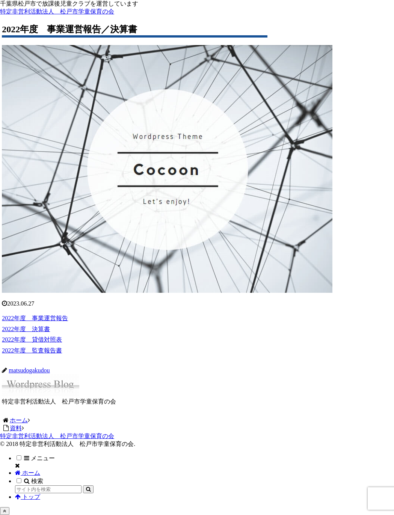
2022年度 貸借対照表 (32, 339)
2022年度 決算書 (26, 329)
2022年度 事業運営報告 (35, 318)
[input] (48, 489)
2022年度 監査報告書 (32, 350)
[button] (88, 489)
